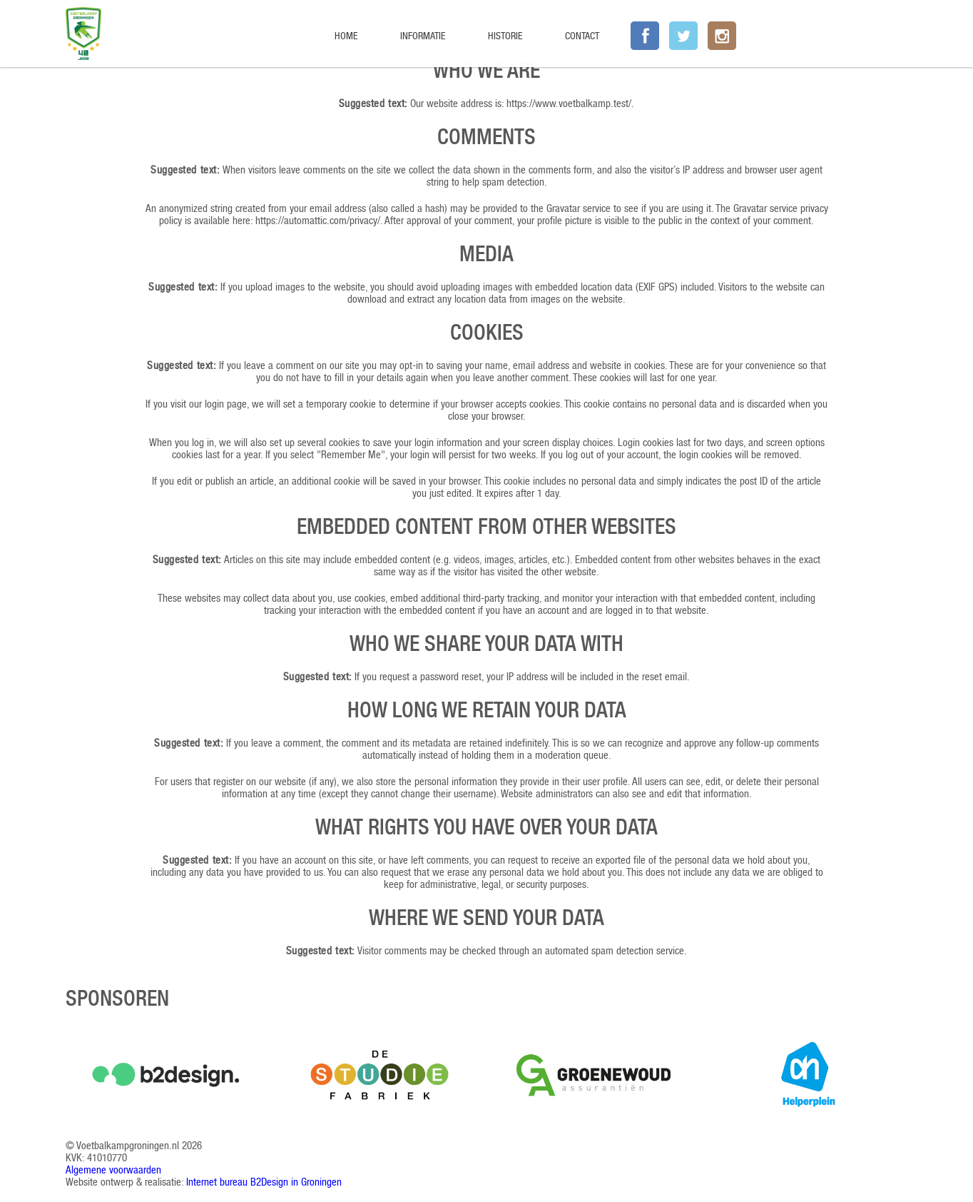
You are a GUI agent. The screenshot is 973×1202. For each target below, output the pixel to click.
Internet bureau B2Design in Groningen (264, 1182)
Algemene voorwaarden (113, 1169)
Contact (582, 35)
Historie (505, 35)
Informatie (422, 35)
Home (346, 35)
